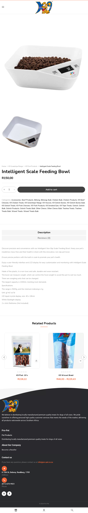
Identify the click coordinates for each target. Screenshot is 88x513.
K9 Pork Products (31, 166)
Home (4, 166)
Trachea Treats (68, 208)
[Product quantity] (9, 189)
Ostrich (75, 205)
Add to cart (51, 189)
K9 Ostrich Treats (8, 205)
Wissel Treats (17, 211)
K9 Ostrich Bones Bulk (76, 203)
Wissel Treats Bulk (30, 211)
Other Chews (41, 208)
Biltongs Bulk (46, 200)
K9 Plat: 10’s (22, 375)
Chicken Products (70, 200)
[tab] (44, 232)
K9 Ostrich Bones (59, 203)
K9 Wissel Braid (66, 375)
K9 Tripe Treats (66, 205)
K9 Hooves (47, 203)
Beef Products (27, 200)
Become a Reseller (9, 450)
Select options (80, 361)
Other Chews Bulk (54, 208)
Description (44, 232)
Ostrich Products (12, 208)
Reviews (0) (44, 238)
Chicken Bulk (57, 200)
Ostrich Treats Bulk (27, 208)
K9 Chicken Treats (17, 203)
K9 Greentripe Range (15, 166)
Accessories (16, 200)
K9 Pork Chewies (23, 205)
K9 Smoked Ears (52, 205)
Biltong (37, 200)
